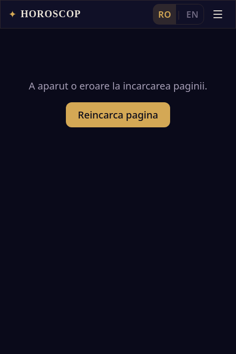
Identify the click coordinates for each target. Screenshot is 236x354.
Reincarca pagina (118, 114)
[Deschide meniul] (218, 14)
